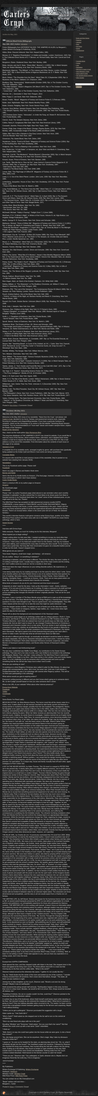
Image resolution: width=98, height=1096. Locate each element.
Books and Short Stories (82, 38)
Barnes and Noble (8, 473)
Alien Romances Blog (33, 432)
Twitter (4, 691)
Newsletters (6, 463)
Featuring (78, 40)
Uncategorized (80, 50)
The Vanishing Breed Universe (84, 75)
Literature (78, 42)
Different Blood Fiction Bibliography (19, 41)
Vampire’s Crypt (8, 447)
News (12, 1087)
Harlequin (13, 1071)
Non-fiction (13, 405)
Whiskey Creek (19, 1074)
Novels (78, 48)
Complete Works (8, 455)
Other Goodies (80, 78)
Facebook (6, 468)
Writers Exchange (32, 1069)
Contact (78, 63)
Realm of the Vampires (10, 430)
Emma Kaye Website (10, 687)
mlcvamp (24, 44)
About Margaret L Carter (82, 71)
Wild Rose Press (21, 1076)
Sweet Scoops (7, 523)
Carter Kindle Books (9, 480)
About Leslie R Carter (82, 73)
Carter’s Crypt (7, 419)
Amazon (5, 485)
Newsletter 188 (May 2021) (15, 411)
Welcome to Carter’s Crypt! (83, 69)
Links (77, 65)
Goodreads (6, 490)
